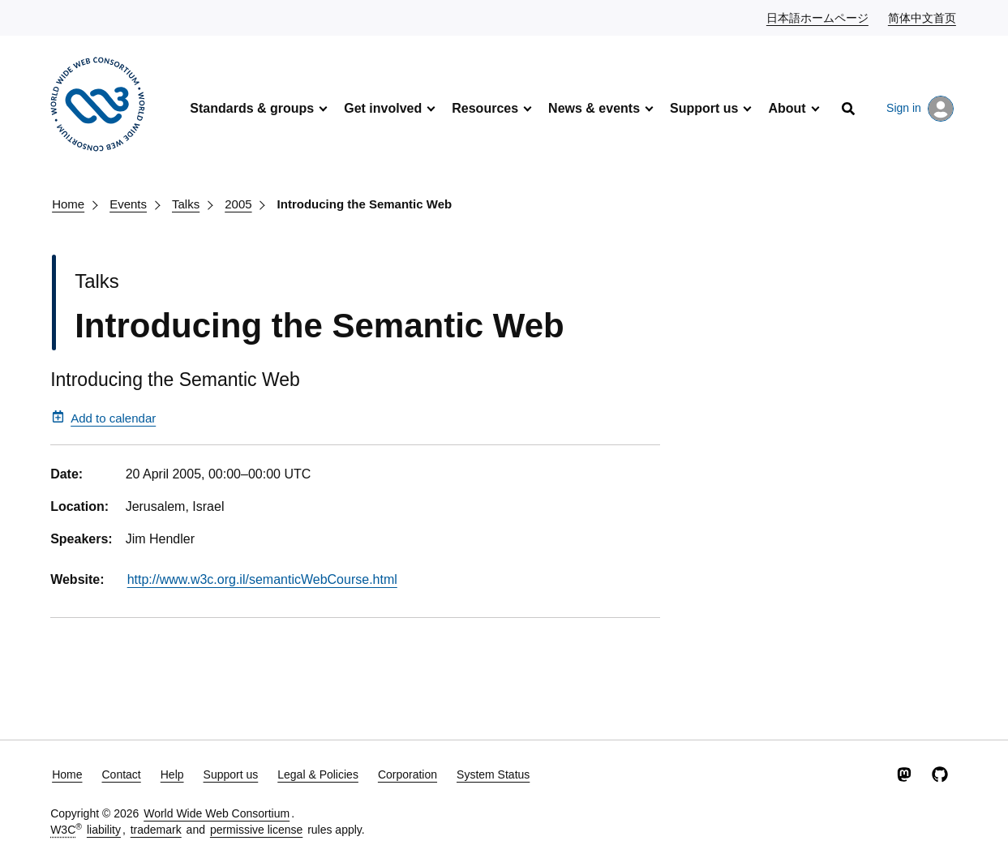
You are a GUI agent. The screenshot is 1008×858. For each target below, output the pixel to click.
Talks (185, 204)
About (786, 108)
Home (68, 204)
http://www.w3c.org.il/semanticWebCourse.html (262, 579)
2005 (238, 204)
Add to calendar (104, 417)
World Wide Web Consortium (217, 813)
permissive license (256, 829)
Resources (485, 108)
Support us (704, 108)
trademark (156, 829)
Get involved (383, 108)
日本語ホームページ (818, 17)
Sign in (920, 109)
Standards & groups (252, 108)
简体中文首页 (923, 17)
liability (104, 829)
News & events (594, 108)
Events (128, 204)
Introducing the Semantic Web (365, 204)
